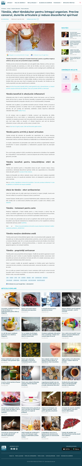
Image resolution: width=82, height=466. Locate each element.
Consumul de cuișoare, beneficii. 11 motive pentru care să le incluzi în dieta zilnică (71, 409)
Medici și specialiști (19, 455)
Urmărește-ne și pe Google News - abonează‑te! (20, 284)
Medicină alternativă (15, 8)
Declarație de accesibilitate (67, 455)
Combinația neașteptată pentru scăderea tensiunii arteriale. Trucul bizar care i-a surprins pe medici (75, 43)
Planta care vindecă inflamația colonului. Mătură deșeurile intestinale (30, 383)
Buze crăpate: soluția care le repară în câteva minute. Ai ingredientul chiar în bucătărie (50, 360)
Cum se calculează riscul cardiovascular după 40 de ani (75, 58)
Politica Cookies (41, 455)
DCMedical (3, 8)
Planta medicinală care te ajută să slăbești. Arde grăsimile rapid (10, 359)
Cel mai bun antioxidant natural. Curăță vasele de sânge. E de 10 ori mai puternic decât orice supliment (10, 410)
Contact (58, 455)
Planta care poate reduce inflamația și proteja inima (28, 309)
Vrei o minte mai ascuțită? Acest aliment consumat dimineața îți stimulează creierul (71, 334)
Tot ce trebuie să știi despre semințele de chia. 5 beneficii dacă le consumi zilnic (29, 334)
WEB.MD (8, 202)
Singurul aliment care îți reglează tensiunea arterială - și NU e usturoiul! (71, 310)
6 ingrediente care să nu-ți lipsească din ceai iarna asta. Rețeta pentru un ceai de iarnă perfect (50, 435)
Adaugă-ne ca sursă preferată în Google (19, 55)
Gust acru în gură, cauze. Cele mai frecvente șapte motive (26, 126)
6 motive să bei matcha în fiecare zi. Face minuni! (10, 382)
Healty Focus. (22, 110)
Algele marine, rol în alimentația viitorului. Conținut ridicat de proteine (71, 360)
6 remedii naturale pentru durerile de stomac (49, 309)
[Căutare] (80, 2)
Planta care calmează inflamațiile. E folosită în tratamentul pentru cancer (29, 360)
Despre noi (11, 455)
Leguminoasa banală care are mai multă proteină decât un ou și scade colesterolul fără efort (51, 383)
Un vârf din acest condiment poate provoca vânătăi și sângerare (9, 334)
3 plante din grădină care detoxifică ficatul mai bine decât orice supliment (71, 434)
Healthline (24, 223)
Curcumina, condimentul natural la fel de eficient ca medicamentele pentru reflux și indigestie (10, 311)
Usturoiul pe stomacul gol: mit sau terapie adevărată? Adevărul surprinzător (9, 434)
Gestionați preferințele (50, 455)
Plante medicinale (25, 8)
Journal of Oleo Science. (25, 172)
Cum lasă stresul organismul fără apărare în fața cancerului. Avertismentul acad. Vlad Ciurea (75, 35)
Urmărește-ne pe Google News (40, 55)
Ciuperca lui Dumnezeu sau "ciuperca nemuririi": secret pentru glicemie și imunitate (49, 409)
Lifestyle (8, 8)
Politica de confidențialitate (30, 455)
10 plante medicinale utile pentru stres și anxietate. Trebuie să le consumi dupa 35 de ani (51, 334)
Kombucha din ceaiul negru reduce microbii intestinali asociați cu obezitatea (69, 383)
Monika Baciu (6, 19)
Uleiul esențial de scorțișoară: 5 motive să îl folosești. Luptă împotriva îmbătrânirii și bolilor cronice (30, 435)
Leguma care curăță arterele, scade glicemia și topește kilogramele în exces (75, 51)
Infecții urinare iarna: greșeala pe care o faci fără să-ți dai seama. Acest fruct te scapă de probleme (30, 410)
